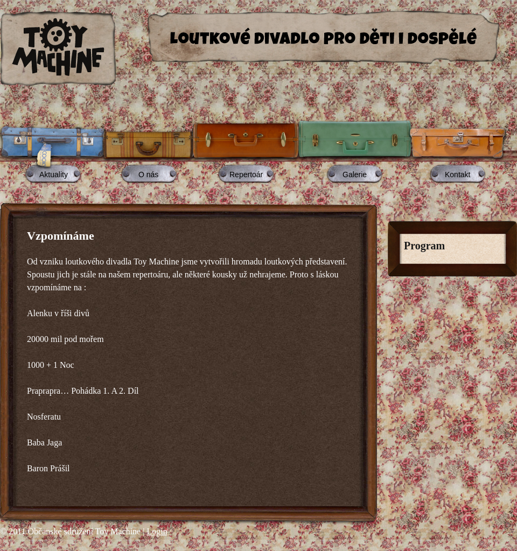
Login (156, 531)
